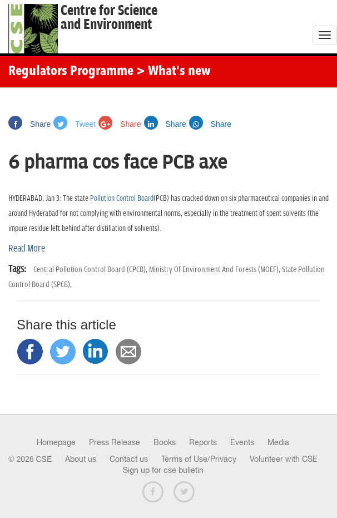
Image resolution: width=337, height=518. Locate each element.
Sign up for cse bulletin (163, 470)
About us (80, 459)
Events (242, 442)
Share (29, 124)
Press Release (114, 442)
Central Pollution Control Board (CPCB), (91, 269)
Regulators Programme (70, 71)
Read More (26, 248)
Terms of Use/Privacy (198, 459)
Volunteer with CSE (284, 459)
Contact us (129, 459)
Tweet (74, 124)
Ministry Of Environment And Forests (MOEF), (215, 269)
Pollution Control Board (121, 198)
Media (278, 442)
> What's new (173, 71)
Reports (203, 442)
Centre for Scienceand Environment (109, 18)
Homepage (56, 442)
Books (164, 442)
